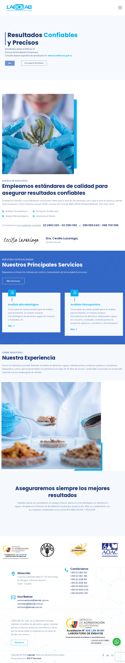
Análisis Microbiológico (23, 304)
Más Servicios (13, 281)
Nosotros (19, 642)
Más (10, 326)
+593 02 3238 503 (78, 579)
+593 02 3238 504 (78, 583)
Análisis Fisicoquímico (85, 304)
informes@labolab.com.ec (29, 607)
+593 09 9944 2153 (79, 589)
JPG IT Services (33, 658)
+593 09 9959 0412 (79, 586)
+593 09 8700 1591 (79, 593)
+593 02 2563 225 (78, 572)
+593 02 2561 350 (78, 576)
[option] (31, 312)
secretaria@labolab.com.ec (30, 604)
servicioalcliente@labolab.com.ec (33, 600)
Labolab (31, 655)
